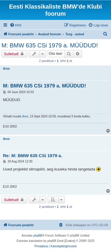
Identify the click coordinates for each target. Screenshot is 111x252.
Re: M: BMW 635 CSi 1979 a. (32, 155)
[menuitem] (16, 25)
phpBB (37, 235)
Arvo (6, 68)
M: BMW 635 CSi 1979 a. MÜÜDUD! (49, 45)
